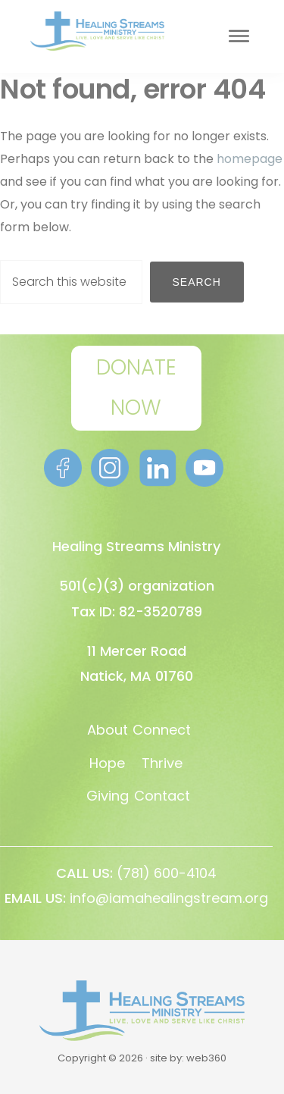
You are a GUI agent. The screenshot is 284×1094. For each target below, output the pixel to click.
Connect (162, 729)
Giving (107, 795)
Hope (107, 763)
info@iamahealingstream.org (169, 898)
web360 (206, 1058)
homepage (249, 159)
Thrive (162, 763)
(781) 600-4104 (167, 873)
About (107, 729)
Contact (162, 795)
